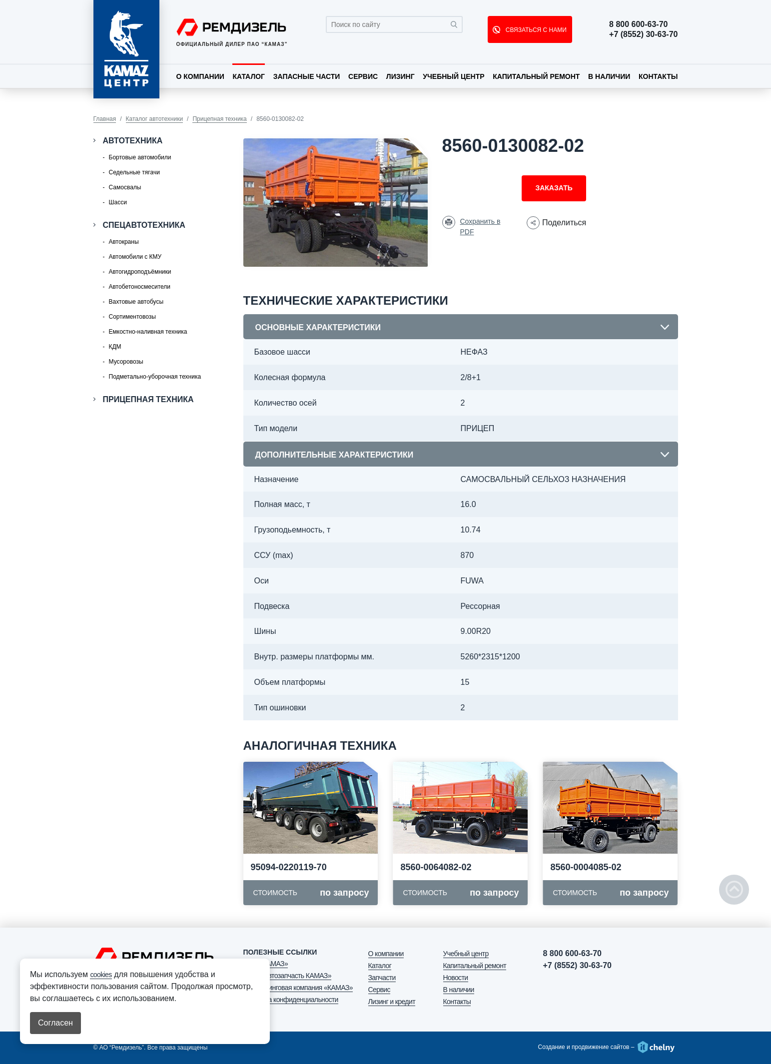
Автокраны (124, 241)
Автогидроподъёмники (140, 271)
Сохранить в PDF (480, 226)
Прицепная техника (219, 118)
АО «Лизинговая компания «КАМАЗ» (298, 988)
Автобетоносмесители (139, 286)
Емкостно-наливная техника (148, 331)
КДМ (115, 346)
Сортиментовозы (132, 316)
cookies (100, 975)
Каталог (248, 76)
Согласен (55, 1023)
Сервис (363, 76)
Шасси (118, 202)
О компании (200, 76)
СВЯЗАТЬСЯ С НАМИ (535, 29)
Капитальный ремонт (536, 76)
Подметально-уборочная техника (155, 376)
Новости (455, 978)
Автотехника (133, 140)
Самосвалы (125, 187)
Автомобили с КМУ (135, 256)
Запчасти (382, 978)
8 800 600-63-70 (638, 24)
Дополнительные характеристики (334, 455)
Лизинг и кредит (391, 1002)
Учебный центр (453, 76)
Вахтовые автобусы (136, 301)
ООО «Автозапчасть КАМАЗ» (287, 976)
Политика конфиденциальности (290, 1000)
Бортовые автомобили (140, 157)
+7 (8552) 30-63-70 (643, 34)
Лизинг (400, 76)
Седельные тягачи (134, 172)
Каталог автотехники (154, 118)
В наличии (609, 76)
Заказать (553, 188)
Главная (104, 118)
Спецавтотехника (144, 225)
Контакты (658, 76)
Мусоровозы (126, 361)
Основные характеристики (318, 327)
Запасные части (306, 76)
